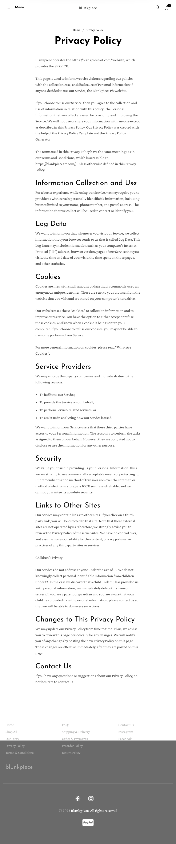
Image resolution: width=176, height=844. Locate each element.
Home (76, 30)
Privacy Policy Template (75, 133)
